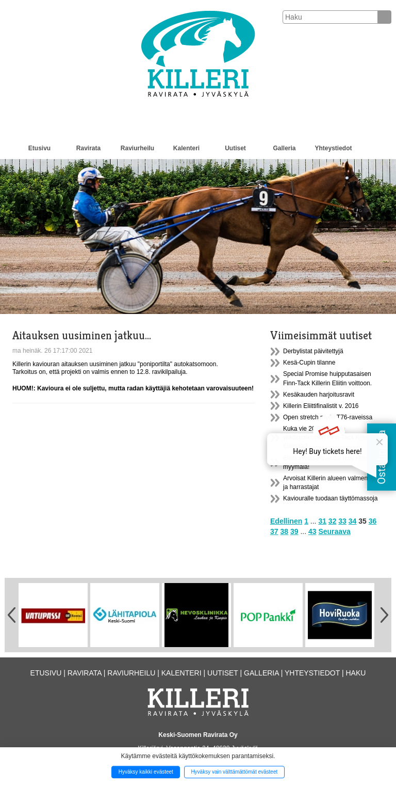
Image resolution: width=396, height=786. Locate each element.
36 (373, 521)
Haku (355, 673)
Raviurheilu (137, 148)
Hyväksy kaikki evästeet (146, 772)
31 (322, 521)
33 (342, 521)
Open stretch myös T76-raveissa (327, 417)
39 (294, 531)
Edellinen (286, 521)
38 (284, 531)
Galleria (284, 148)
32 (332, 521)
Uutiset (235, 148)
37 (274, 531)
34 (353, 521)
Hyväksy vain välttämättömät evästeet (234, 772)
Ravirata (88, 148)
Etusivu (39, 148)
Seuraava (334, 531)
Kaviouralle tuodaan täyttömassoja (330, 498)
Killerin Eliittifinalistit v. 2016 (321, 406)
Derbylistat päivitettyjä (313, 351)
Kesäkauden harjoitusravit (318, 394)
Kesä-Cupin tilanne (309, 362)
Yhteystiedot (333, 148)
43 (312, 531)
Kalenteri (186, 148)
